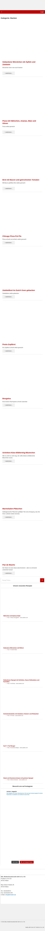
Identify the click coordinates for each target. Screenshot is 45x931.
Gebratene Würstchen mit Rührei (13, 648)
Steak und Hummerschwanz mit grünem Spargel (18, 778)
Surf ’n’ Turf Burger (9, 746)
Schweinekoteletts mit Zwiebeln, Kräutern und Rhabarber (21, 714)
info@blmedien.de (10, 894)
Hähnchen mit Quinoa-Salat (11, 615)
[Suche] (42, 580)
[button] (1, 12)
